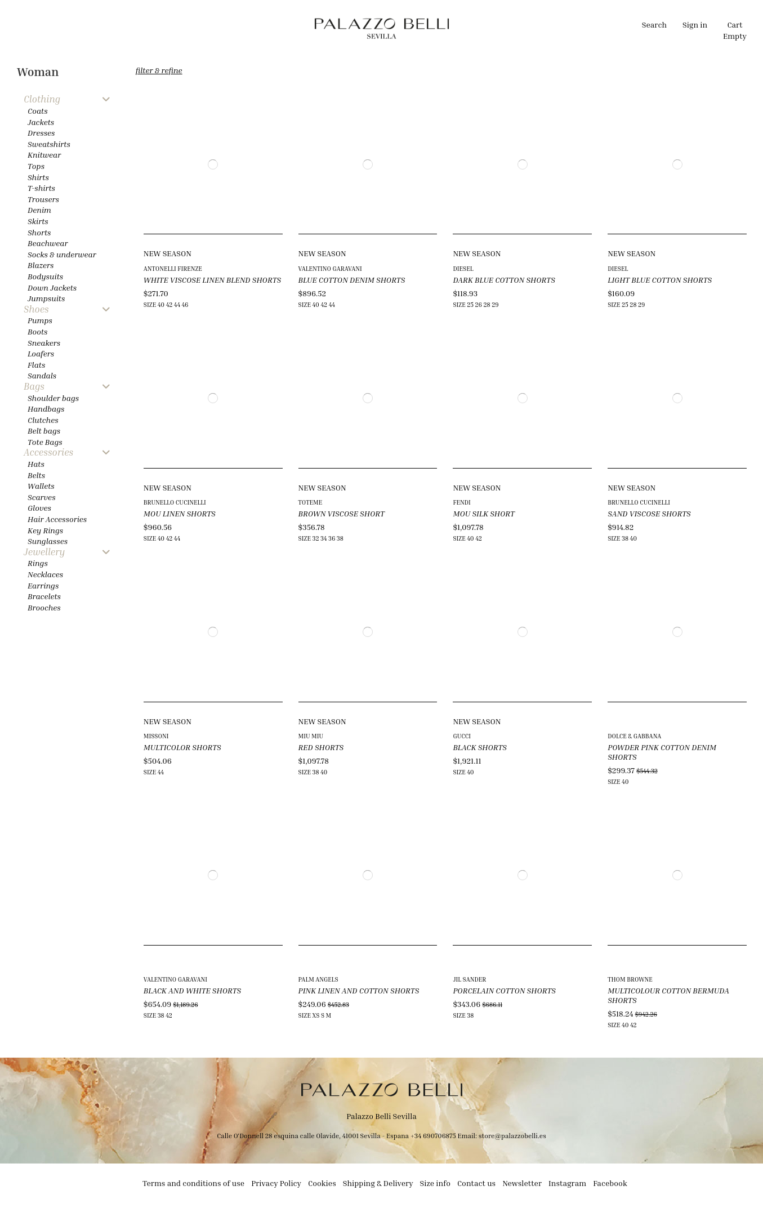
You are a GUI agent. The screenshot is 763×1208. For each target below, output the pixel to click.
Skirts (38, 221)
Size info (435, 1183)
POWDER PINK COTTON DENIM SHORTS (662, 751)
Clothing (42, 99)
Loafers (41, 353)
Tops (36, 166)
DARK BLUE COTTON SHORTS (504, 279)
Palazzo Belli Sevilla (381, 1116)
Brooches (44, 607)
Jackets (41, 122)
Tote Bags (45, 442)
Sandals (42, 375)
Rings (38, 563)
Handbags (46, 408)
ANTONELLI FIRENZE (173, 268)
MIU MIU (310, 735)
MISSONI (156, 735)
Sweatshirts (49, 144)
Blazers (41, 265)
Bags (34, 386)
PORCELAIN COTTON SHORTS (504, 990)
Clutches (43, 420)
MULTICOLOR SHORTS (182, 747)
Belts (36, 475)
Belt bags (44, 430)
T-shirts (41, 188)
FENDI (461, 502)
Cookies (322, 1183)
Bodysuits (45, 276)
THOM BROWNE (630, 979)
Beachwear (48, 243)
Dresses (41, 132)
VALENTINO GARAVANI (330, 268)
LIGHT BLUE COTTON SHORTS (660, 279)
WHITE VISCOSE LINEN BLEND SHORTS (212, 279)
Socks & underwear (62, 254)
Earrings (43, 585)
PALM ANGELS (318, 979)
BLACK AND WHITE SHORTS (192, 990)
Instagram (567, 1183)
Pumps (40, 320)
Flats (36, 364)
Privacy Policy (276, 1183)
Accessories (48, 452)
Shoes (36, 309)
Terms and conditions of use (193, 1183)
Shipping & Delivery (378, 1183)
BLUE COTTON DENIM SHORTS (351, 279)
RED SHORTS (321, 747)
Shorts (39, 232)
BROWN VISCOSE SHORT (341, 513)
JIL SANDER (469, 979)
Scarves (42, 497)
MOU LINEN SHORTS (180, 513)
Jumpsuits (46, 298)
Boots (37, 331)
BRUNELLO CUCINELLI (175, 502)
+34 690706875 (433, 1135)
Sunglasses (48, 541)
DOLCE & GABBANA (634, 735)
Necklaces (45, 574)
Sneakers (44, 342)
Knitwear (44, 154)
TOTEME (310, 502)
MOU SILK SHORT (484, 513)
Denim (39, 210)
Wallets (41, 486)
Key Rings (45, 530)
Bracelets (44, 596)
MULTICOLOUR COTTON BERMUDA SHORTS (668, 995)
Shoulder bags (53, 398)
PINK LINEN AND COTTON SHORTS (359, 990)
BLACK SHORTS (480, 747)
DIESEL (463, 268)
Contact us (476, 1183)
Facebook (610, 1183)
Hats (36, 464)
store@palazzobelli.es (512, 1135)
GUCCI (462, 735)
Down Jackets (52, 287)
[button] (275, 28)
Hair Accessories (57, 519)
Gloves (39, 507)
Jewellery (44, 552)
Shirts (38, 177)
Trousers (43, 199)
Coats (38, 110)
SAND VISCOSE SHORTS (649, 513)
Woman (38, 72)
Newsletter (522, 1183)
